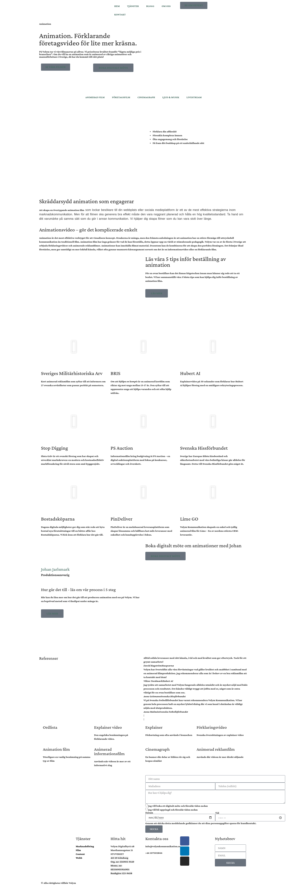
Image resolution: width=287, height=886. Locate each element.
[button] (74, 347)
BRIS (115, 373)
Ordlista (50, 727)
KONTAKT (120, 14)
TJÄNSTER (133, 6)
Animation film (56, 749)
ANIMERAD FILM (95, 97)
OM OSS (166, 6)
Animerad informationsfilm (109, 751)
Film (78, 850)
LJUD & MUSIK (170, 97)
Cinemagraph (157, 749)
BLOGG (150, 6)
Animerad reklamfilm (216, 749)
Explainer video (108, 727)
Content (80, 853)
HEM (117, 6)
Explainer (154, 727)
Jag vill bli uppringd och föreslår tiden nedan (173, 809)
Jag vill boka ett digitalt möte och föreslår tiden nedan (178, 805)
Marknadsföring (85, 846)
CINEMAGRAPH (146, 97)
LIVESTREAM (194, 97)
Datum (149, 812)
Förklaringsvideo (212, 727)
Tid (217, 812)
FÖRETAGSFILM (121, 97)
